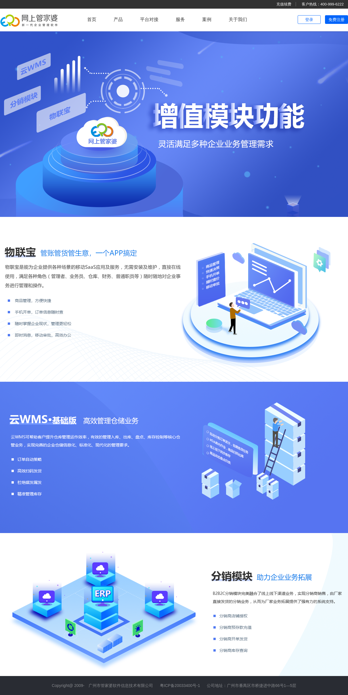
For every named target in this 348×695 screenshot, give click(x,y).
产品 (118, 19)
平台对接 (149, 19)
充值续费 (283, 4)
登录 (309, 19)
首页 (91, 19)
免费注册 (336, 19)
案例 (206, 19)
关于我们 (238, 19)
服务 (180, 19)
